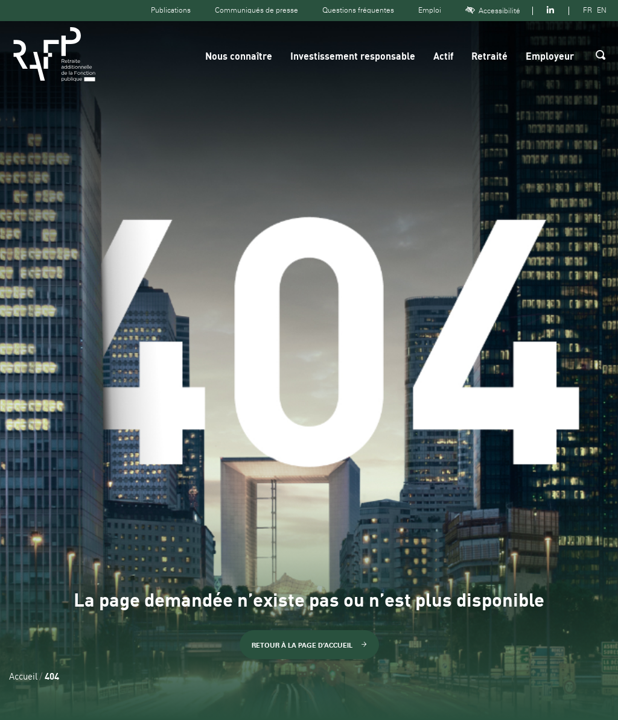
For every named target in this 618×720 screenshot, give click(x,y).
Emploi (429, 10)
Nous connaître (238, 57)
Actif (443, 57)
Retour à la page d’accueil (309, 645)
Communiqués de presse (256, 10)
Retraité (489, 57)
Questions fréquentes (358, 10)
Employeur (550, 57)
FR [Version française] (587, 10)
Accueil (23, 677)
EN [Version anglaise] (602, 10)
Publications (171, 10)
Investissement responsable (352, 57)
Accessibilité (492, 10)
